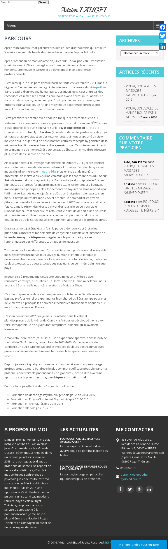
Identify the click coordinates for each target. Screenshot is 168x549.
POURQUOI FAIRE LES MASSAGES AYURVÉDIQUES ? (141, 90)
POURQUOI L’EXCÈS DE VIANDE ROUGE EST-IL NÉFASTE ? (142, 112)
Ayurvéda (49, 171)
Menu (11, 25)
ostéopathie (96, 87)
